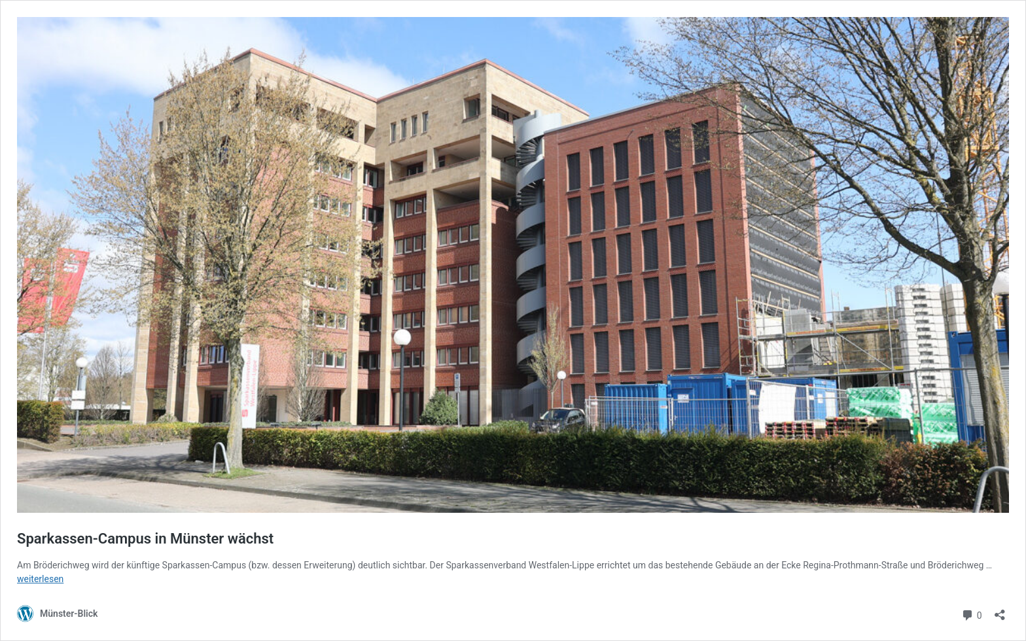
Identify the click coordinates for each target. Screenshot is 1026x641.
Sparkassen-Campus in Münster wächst (145, 538)
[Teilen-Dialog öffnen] (1000, 610)
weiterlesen (40, 579)
